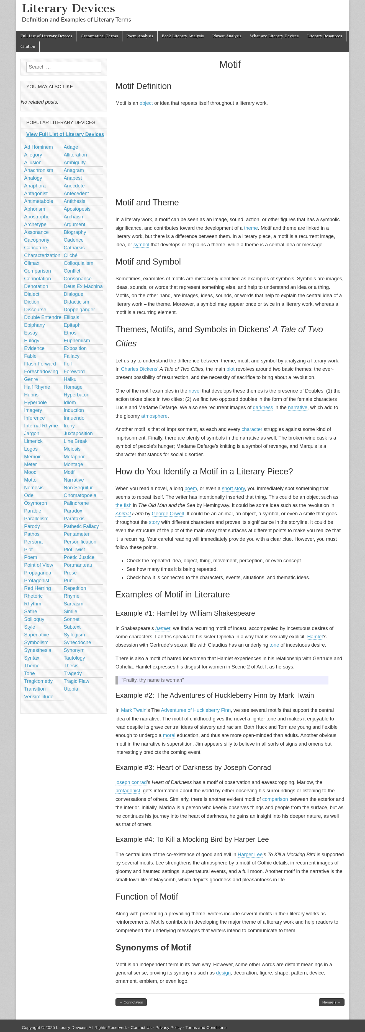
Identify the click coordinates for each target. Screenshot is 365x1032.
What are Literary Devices (274, 36)
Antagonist (36, 193)
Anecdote (74, 186)
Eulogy (31, 340)
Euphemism (77, 340)
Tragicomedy (38, 681)
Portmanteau (78, 565)
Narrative (74, 480)
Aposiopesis (77, 209)
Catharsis (74, 247)
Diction (31, 302)
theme (251, 228)
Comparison (37, 271)
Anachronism (38, 170)
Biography (75, 232)
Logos (31, 449)
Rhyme (71, 596)
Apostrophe (37, 217)
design (223, 973)
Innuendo (74, 418)
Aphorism (34, 209)
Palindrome (76, 503)
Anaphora (35, 186)
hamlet (162, 628)
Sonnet (71, 619)
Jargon (31, 433)
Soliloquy (34, 619)
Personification (80, 542)
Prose (70, 573)
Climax (31, 263)
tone (274, 645)
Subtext (72, 627)
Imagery (33, 410)
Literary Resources (324, 36)
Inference (34, 418)
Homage (73, 387)
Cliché (71, 255)
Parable (32, 511)
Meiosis (72, 449)
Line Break (76, 441)
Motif (69, 472)
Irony (69, 426)
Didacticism (76, 302)
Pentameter (76, 534)
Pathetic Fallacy (81, 526)
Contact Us (141, 1027)
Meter (30, 464)
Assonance (36, 232)
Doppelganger (79, 309)
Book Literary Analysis (183, 36)
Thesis (71, 665)
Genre (31, 379)
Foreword (74, 371)
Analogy (33, 178)
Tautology (74, 658)
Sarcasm (73, 604)
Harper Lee (250, 854)
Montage (73, 464)
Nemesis (33, 487)
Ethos (70, 333)
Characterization (42, 255)
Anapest (73, 178)
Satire (30, 611)
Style (29, 627)
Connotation (37, 278)
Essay (31, 333)
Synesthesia (37, 650)
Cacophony (36, 240)
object (146, 103)
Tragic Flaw (76, 681)
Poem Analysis (140, 36)
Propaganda (37, 573)
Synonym (74, 650)
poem (190, 488)
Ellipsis (71, 317)
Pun (68, 580)
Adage (71, 147)
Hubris (31, 395)
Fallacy (71, 356)
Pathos (32, 534)
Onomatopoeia (80, 495)
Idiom (70, 402)
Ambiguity (75, 162)
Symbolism (36, 642)
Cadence (74, 240)
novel (195, 391)
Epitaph (72, 325)
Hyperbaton (76, 395)
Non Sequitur (78, 487)
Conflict (72, 271)
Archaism (74, 217)
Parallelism (36, 518)
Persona (33, 542)
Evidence (34, 348)
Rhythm (32, 604)
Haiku (70, 379)
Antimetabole (38, 201)
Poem (30, 557)
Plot (28, 549)
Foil (68, 364)
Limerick (33, 441)
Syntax (31, 658)
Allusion (33, 162)
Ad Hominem (38, 147)
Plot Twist (74, 549)
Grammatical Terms (99, 36)
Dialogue (73, 294)
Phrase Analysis (226, 36)
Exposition (75, 348)
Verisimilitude (38, 696)
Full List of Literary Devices (46, 36)
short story (233, 488)
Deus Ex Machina (83, 286)
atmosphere (154, 416)
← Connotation (131, 1002)
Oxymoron (35, 503)
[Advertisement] (230, 151)
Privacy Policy (168, 1027)
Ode (29, 495)
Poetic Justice (79, 557)
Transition (35, 689)
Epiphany (34, 325)
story (154, 522)
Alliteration (75, 155)
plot (231, 369)
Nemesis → (331, 1002)
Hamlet (315, 636)
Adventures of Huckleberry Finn (196, 710)
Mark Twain (133, 710)
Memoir (32, 456)
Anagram (74, 170)
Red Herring (37, 588)
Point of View (38, 565)
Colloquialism (78, 263)
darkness (263, 407)
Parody (32, 526)
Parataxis (74, 518)
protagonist (127, 790)
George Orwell (168, 513)
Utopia (71, 689)
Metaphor (74, 456)
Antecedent (76, 193)
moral (169, 735)
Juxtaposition (78, 433)
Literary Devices (68, 8)
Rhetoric (33, 596)
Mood (30, 472)
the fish (123, 505)
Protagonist (36, 580)
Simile (70, 611)
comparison (275, 799)
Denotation (36, 286)
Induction (74, 410)
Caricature (35, 247)
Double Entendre (42, 317)
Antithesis (74, 201)
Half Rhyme (37, 387)
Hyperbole (35, 402)
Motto (30, 480)
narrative (297, 407)
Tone (29, 673)
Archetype (35, 224)
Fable (30, 356)
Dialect (31, 294)
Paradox (73, 511)
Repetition (75, 588)
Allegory (33, 155)
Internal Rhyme (41, 426)
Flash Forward (40, 364)
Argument (74, 224)
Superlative (36, 635)
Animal (123, 513)
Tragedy (73, 673)
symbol (141, 244)
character (251, 429)
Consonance (78, 278)
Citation (27, 46)
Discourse (35, 309)
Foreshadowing (41, 371)
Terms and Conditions (206, 1027)
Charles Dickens (139, 369)
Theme (32, 665)
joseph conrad (131, 782)
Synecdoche (77, 642)
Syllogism (74, 635)
